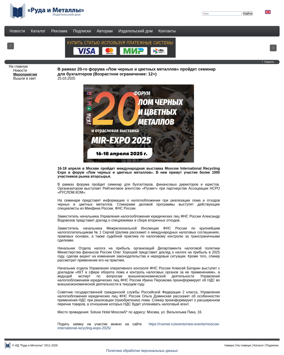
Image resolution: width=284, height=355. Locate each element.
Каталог (38, 31)
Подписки (82, 31)
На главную (18, 66)
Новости (17, 31)
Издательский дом (136, 31)
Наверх (229, 345)
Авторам (105, 31)
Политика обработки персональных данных (142, 351)
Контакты (167, 31)
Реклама (59, 31)
